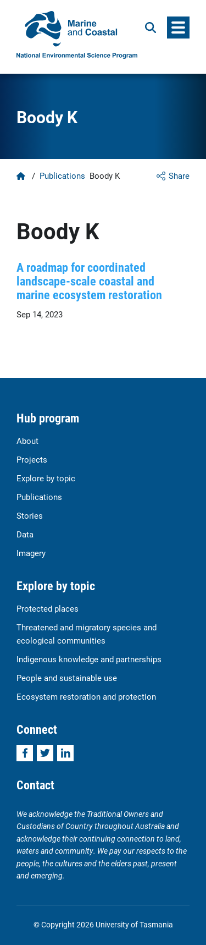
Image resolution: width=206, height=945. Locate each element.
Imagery (31, 552)
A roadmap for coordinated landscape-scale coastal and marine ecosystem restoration (89, 281)
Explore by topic (45, 478)
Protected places (47, 608)
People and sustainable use (66, 677)
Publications (62, 175)
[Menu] (178, 28)
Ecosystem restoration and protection (86, 696)
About (27, 440)
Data (25, 534)
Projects (31, 459)
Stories (29, 515)
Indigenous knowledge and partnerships (89, 658)
